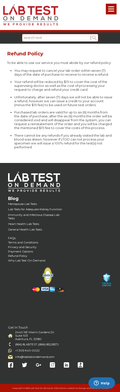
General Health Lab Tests (25, 229)
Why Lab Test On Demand (26, 260)
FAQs (12, 238)
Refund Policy (17, 256)
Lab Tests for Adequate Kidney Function (35, 209)
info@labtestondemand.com (35, 357)
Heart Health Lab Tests (23, 224)
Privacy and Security (22, 247)
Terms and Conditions (23, 242)
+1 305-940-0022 (27, 350)
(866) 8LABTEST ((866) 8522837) (37, 344)
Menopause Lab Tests (22, 204)
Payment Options (20, 251)
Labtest (30, 15)
